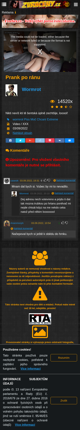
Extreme (52, 119)
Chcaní (41, 119)
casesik (14, 180)
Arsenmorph (17, 223)
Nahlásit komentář (66, 180)
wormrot (18, 119)
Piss (27, 119)
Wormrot (31, 89)
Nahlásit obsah (22, 133)
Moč (33, 119)
